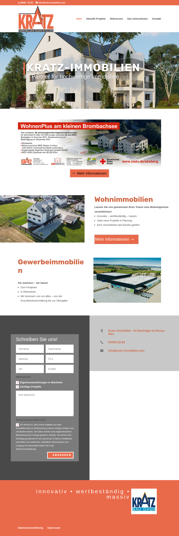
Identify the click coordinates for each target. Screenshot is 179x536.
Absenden (62, 455)
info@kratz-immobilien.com (126, 350)
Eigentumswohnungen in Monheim (39, 382)
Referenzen (116, 19)
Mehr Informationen (91, 173)
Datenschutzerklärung (30, 527)
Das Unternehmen (137, 19)
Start (79, 19)
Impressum (53, 527)
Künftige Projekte (28, 386)
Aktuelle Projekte (96, 19)
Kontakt (156, 19)
